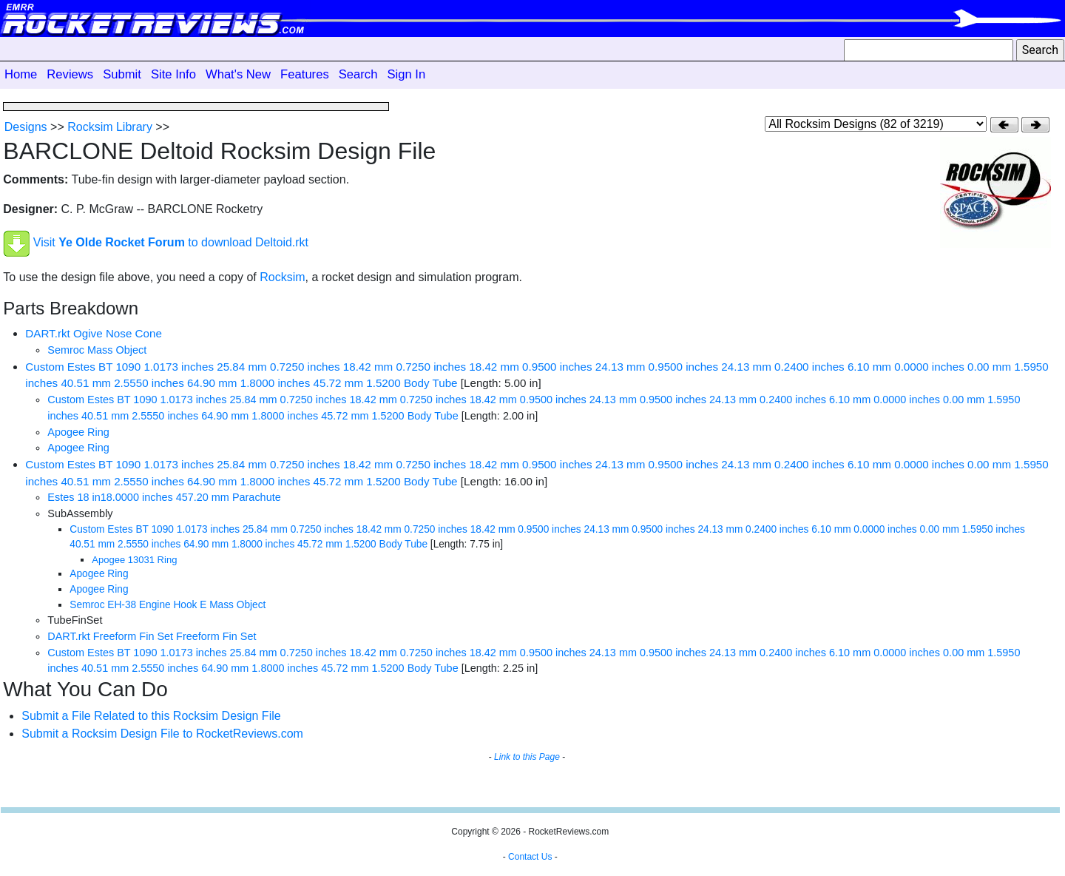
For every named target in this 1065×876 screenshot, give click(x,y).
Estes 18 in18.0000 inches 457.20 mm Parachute (163, 497)
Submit (122, 74)
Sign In (406, 74)
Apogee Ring (78, 432)
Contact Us (530, 857)
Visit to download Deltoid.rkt (170, 243)
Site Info (173, 74)
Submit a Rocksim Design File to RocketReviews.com (162, 733)
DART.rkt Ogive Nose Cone (93, 333)
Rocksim (282, 277)
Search (358, 74)
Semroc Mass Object (96, 350)
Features (304, 74)
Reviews (70, 74)
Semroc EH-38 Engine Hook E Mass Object (168, 604)
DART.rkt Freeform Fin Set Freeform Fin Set (151, 636)
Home (20, 74)
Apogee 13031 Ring (134, 559)
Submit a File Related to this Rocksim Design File (150, 716)
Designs (25, 127)
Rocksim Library (109, 127)
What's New (238, 74)
